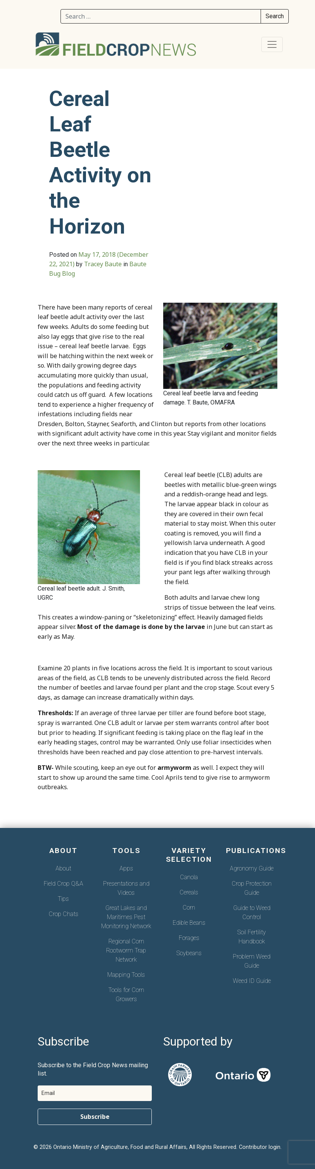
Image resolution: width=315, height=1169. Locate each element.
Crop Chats (63, 914)
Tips (63, 898)
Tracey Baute (103, 264)
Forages (189, 938)
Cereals (189, 892)
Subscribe (95, 1116)
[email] (95, 1093)
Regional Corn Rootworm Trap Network (126, 950)
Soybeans (189, 953)
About (63, 868)
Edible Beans (189, 922)
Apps (126, 868)
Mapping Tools (126, 974)
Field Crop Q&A (63, 883)
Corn (189, 907)
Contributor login (259, 1147)
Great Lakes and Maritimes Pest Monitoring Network (126, 917)
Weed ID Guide (252, 980)
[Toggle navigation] (272, 44)
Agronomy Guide (252, 868)
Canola (189, 877)
